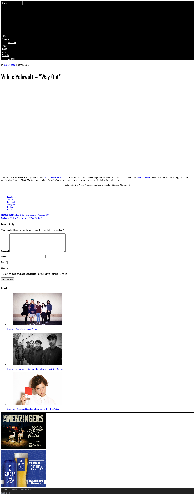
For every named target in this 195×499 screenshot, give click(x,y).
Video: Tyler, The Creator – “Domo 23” (25, 215)
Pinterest (11, 202)
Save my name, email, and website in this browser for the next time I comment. (36, 277)
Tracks (4, 48)
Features (5, 39)
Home (4, 35)
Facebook (11, 197)
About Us (5, 55)
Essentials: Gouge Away (26, 332)
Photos (4, 45)
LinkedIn (11, 207)
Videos (4, 52)
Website (4, 271)
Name (4, 260)
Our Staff (11, 58)
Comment (5, 254)
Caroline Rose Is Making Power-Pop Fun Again (38, 412)
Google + (11, 204)
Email (9, 209)
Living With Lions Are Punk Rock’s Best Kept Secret (39, 372)
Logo (9, 26)
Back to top (5, 496)
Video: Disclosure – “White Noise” (21, 218)
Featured (11, 332)
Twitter (10, 199)
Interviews (12, 42)
